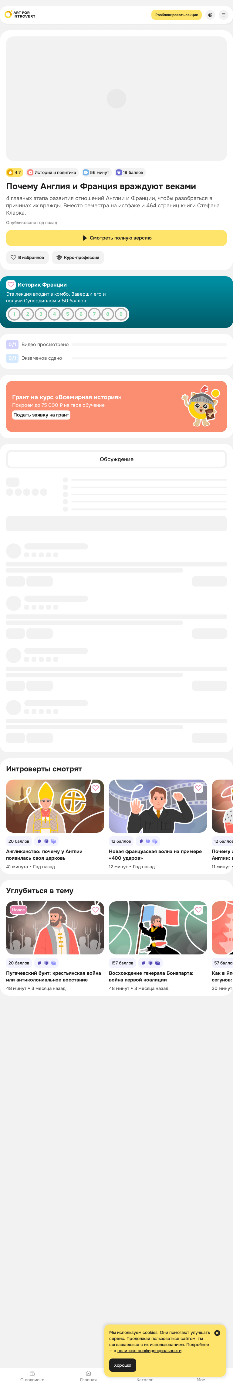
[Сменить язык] (210, 15)
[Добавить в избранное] (11, 285)
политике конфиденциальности (149, 1350)
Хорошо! (122, 1365)
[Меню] (223, 15)
